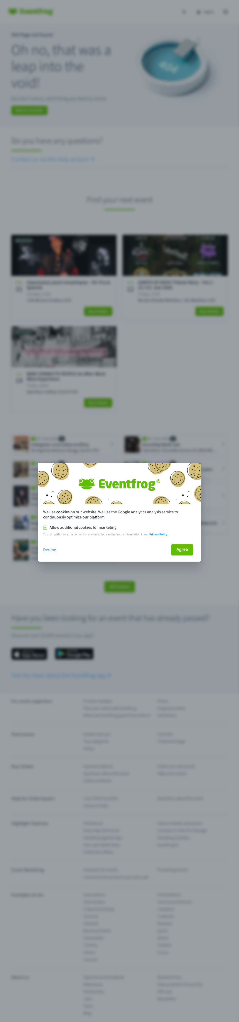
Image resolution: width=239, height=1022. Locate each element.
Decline (49, 549)
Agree (182, 549)
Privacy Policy (158, 534)
